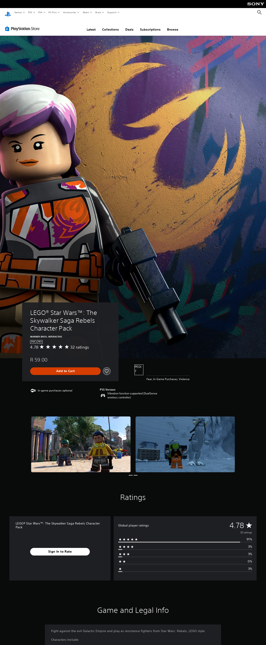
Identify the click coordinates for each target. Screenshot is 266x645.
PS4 (40, 12)
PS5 (30, 12)
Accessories (69, 12)
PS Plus (52, 12)
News (86, 12)
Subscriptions (150, 25)
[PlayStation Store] (23, 24)
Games (18, 12)
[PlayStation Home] (8, 12)
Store (98, 12)
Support (111, 12)
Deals (129, 25)
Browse (172, 25)
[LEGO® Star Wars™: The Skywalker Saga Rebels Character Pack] (80, 440)
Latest (91, 25)
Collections (110, 25)
